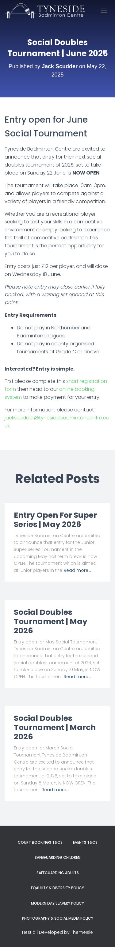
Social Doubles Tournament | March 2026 (55, 727)
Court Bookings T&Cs (40, 842)
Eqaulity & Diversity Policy (57, 887)
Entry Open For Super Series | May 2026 (55, 520)
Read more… (77, 570)
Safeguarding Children (57, 857)
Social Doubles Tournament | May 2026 (50, 621)
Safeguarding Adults (57, 872)
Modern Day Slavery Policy (57, 903)
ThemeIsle (82, 932)
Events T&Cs (85, 842)
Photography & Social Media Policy (57, 918)
